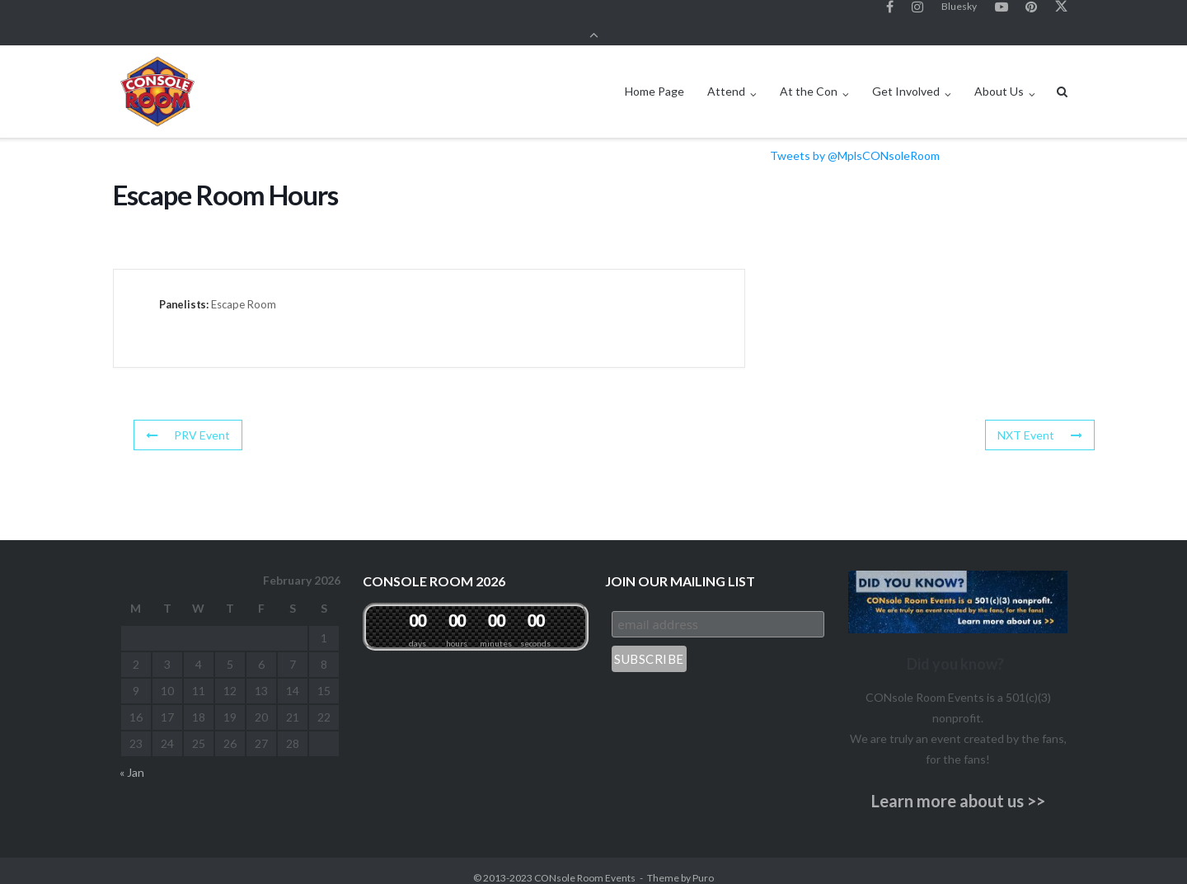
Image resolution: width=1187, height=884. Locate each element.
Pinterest (1031, 15)
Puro (703, 864)
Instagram (917, 15)
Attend (726, 77)
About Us (999, 77)
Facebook (890, 15)
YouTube (1001, 15)
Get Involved (906, 77)
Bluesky (959, 15)
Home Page (654, 77)
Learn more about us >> (958, 787)
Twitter (1061, 15)
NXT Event (1039, 420)
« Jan (132, 758)
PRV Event (188, 420)
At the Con (808, 77)
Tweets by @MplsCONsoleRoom (855, 141)
